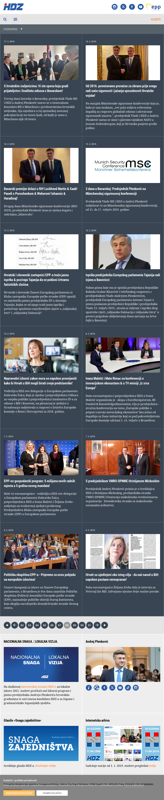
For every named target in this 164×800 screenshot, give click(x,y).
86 (52, 625)
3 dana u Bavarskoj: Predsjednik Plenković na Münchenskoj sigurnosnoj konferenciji (116, 191)
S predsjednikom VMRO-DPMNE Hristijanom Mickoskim (122, 481)
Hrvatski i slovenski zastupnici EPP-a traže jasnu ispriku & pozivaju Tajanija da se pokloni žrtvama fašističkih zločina (36, 280)
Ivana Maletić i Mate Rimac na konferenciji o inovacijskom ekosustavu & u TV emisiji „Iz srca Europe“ (117, 383)
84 (37, 625)
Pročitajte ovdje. (46, 766)
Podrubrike (10, 29)
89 (74, 625)
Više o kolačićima (134, 785)
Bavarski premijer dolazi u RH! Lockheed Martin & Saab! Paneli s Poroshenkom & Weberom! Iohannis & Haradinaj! (40, 193)
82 (22, 625)
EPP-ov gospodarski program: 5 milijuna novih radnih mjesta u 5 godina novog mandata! (39, 483)
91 (89, 625)
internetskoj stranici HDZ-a (38, 687)
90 (82, 625)
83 (29, 625)
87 (59, 625)
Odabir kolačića (52, 793)
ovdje (152, 766)
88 (67, 625)
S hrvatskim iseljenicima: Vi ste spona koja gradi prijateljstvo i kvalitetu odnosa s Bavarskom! (36, 88)
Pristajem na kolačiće (19, 793)
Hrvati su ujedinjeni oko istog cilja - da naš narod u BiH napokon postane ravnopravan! (122, 577)
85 (44, 625)
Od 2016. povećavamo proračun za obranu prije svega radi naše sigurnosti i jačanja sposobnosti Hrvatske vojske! (121, 91)
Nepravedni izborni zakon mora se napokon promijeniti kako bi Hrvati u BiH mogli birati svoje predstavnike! (40, 380)
